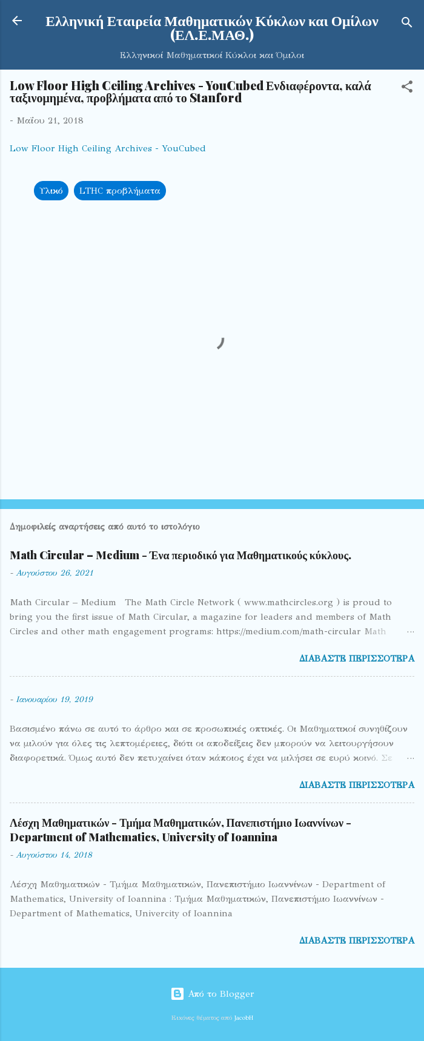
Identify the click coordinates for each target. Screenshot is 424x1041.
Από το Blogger (212, 993)
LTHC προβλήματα (120, 190)
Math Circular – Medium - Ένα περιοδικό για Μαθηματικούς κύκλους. (180, 555)
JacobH (243, 1018)
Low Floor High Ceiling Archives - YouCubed (108, 148)
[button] (407, 88)
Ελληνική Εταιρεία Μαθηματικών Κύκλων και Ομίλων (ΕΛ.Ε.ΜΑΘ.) (211, 27)
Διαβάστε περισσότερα (356, 658)
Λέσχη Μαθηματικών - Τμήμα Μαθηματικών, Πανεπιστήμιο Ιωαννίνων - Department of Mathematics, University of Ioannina (180, 829)
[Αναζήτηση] (407, 24)
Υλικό (51, 190)
